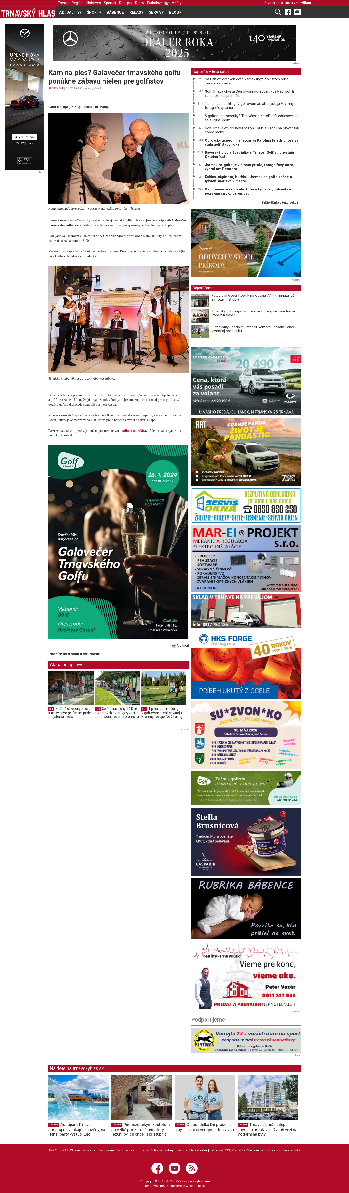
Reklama (216, 1150)
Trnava (63, 3)
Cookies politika (289, 1150)
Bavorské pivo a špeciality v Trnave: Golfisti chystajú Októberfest (249, 154)
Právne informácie (135, 1150)
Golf (61, 88)
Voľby (176, 3)
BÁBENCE (115, 12)
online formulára (133, 431)
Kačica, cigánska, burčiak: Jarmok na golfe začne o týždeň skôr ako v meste (248, 179)
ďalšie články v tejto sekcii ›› (281, 202)
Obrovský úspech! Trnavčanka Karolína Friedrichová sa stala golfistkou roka (251, 142)
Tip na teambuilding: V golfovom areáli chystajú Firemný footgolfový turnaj (161, 713)
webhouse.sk (195, 1186)
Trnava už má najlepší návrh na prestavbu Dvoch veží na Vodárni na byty (267, 1129)
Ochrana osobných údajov (168, 1150)
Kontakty (238, 1150)
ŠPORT (52, 88)
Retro (139, 3)
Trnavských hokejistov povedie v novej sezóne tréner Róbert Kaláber (253, 313)
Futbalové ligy (158, 3)
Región (77, 3)
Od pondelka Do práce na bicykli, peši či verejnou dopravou (204, 1127)
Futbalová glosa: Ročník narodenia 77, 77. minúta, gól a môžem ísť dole (253, 297)
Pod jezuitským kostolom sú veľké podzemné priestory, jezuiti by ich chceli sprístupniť (140, 1129)
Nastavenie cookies (261, 1150)
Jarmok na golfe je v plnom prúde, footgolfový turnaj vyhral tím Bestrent (250, 167)
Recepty (125, 3)
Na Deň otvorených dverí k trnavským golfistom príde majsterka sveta (70, 713)
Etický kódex (198, 1150)
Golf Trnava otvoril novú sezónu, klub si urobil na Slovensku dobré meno (252, 130)
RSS (227, 1150)
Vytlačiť (180, 645)
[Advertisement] (89, 766)
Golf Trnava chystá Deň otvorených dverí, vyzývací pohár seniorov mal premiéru (117, 713)
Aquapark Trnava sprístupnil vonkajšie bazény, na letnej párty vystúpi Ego (76, 1129)
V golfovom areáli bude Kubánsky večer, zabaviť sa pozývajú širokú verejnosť (248, 191)
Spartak (110, 3)
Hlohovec (93, 3)
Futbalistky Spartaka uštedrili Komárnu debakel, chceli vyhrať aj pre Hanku (254, 329)
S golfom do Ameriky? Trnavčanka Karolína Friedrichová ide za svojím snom (252, 118)
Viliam (306, 3)
